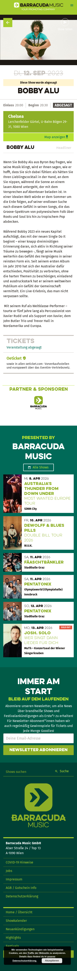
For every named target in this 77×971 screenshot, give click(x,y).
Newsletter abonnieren (38, 750)
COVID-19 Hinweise (19, 862)
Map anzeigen (54, 137)
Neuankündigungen (20, 929)
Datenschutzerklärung (22, 896)
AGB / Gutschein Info (21, 888)
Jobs (9, 871)
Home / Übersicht (19, 912)
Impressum (14, 879)
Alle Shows (40, 467)
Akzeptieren (52, 960)
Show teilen (65, 29)
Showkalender (16, 921)
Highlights (13, 938)
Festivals (12, 946)
